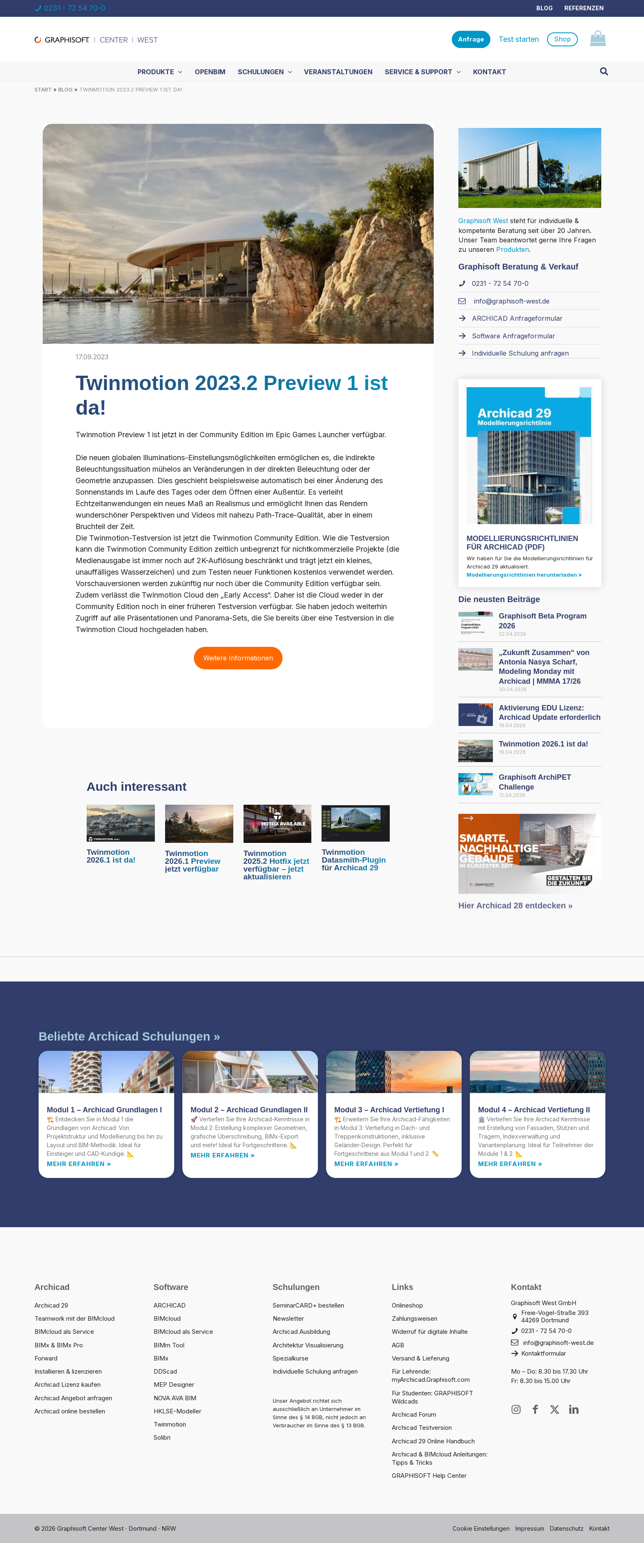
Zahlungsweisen (414, 1318)
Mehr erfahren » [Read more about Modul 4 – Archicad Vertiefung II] (510, 1164)
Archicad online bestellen (69, 1411)
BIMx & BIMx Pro (58, 1345)
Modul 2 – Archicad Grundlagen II (249, 1110)
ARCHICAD (170, 1305)
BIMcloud (167, 1318)
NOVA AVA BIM (175, 1398)
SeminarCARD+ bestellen (308, 1305)
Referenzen (584, 8)
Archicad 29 (51, 1305)
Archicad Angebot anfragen (73, 1398)
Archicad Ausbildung (301, 1331)
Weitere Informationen (238, 658)
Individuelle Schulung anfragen (315, 1371)
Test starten (519, 39)
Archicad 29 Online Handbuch (433, 1441)
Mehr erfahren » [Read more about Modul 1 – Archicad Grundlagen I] (79, 1164)
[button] (471, 39)
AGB (398, 1345)
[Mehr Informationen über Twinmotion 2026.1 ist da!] (121, 822)
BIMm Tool (169, 1345)
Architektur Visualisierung (308, 1345)
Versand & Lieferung (420, 1358)
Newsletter (288, 1318)
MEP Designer (174, 1384)
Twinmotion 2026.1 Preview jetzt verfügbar (193, 861)
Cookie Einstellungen (481, 1528)
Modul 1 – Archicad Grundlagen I (104, 1110)
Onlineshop (407, 1305)
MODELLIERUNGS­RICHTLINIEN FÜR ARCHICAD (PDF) (522, 543)
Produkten (512, 249)
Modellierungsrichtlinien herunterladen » (524, 574)
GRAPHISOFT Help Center (429, 1475)
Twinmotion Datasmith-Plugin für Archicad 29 (354, 860)
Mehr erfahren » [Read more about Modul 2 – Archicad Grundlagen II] (223, 1155)
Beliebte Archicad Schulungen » (129, 1036)
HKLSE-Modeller (177, 1411)
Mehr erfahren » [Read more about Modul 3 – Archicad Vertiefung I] (366, 1164)
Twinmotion (170, 1424)
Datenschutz (567, 1528)
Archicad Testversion (422, 1427)
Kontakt (599, 1528)
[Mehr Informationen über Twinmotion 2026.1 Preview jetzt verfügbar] (199, 823)
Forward (46, 1358)
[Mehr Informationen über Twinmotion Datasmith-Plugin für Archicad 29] (356, 822)
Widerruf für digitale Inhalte (430, 1331)
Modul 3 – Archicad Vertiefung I (389, 1110)
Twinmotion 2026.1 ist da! (111, 856)
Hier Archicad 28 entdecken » (515, 910)
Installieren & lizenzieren (68, 1371)
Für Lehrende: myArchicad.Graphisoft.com (431, 1375)
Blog (544, 8)
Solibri (162, 1437)
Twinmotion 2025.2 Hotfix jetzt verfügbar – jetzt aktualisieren (277, 865)
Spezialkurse (290, 1358)
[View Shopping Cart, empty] (598, 39)
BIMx (161, 1358)
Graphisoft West (483, 221)
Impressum (529, 1528)
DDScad (165, 1371)
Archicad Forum (414, 1414)
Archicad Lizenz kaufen (67, 1384)
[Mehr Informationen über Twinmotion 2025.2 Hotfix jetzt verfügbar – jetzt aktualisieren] (278, 823)
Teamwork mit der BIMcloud (74, 1318)
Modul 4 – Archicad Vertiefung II (534, 1110)
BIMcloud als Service (64, 1331)
